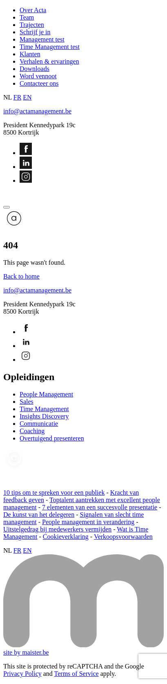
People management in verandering (88, 521)
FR (17, 97)
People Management (46, 394)
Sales (26, 401)
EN (27, 97)
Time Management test (50, 46)
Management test (42, 39)
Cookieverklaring (66, 536)
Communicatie (39, 423)
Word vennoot (38, 76)
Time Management (44, 408)
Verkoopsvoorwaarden (123, 536)
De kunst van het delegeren (38, 514)
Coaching (32, 430)
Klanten (30, 54)
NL (7, 97)
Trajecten (32, 24)
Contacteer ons (39, 83)
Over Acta (33, 10)
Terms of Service (76, 673)
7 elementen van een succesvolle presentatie (99, 507)
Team (27, 17)
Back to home (21, 276)
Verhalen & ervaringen (49, 61)
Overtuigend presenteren (52, 438)
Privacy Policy (22, 673)
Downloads (34, 68)
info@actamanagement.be (37, 111)
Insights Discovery (44, 416)
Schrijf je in (35, 32)
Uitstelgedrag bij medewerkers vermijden (57, 529)
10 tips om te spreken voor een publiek (54, 492)
